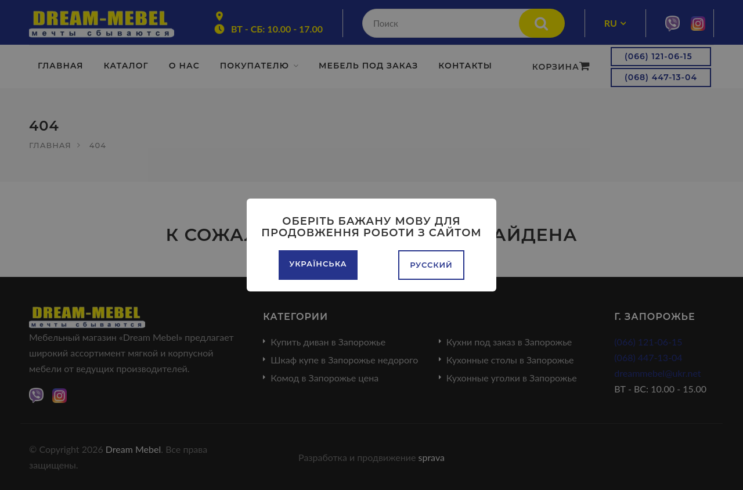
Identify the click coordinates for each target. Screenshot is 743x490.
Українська (318, 263)
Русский (431, 264)
